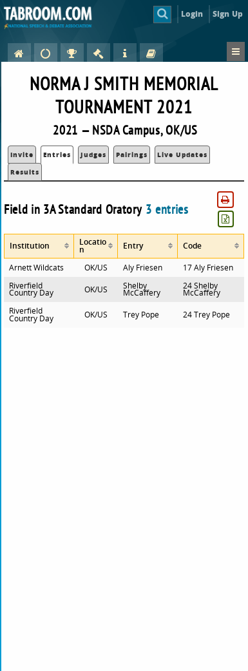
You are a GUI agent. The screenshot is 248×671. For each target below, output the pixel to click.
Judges (93, 154)
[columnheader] (39, 246)
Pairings (132, 154)
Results (24, 171)
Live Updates (182, 154)
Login (192, 13)
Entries (57, 154)
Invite (21, 154)
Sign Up (228, 13)
